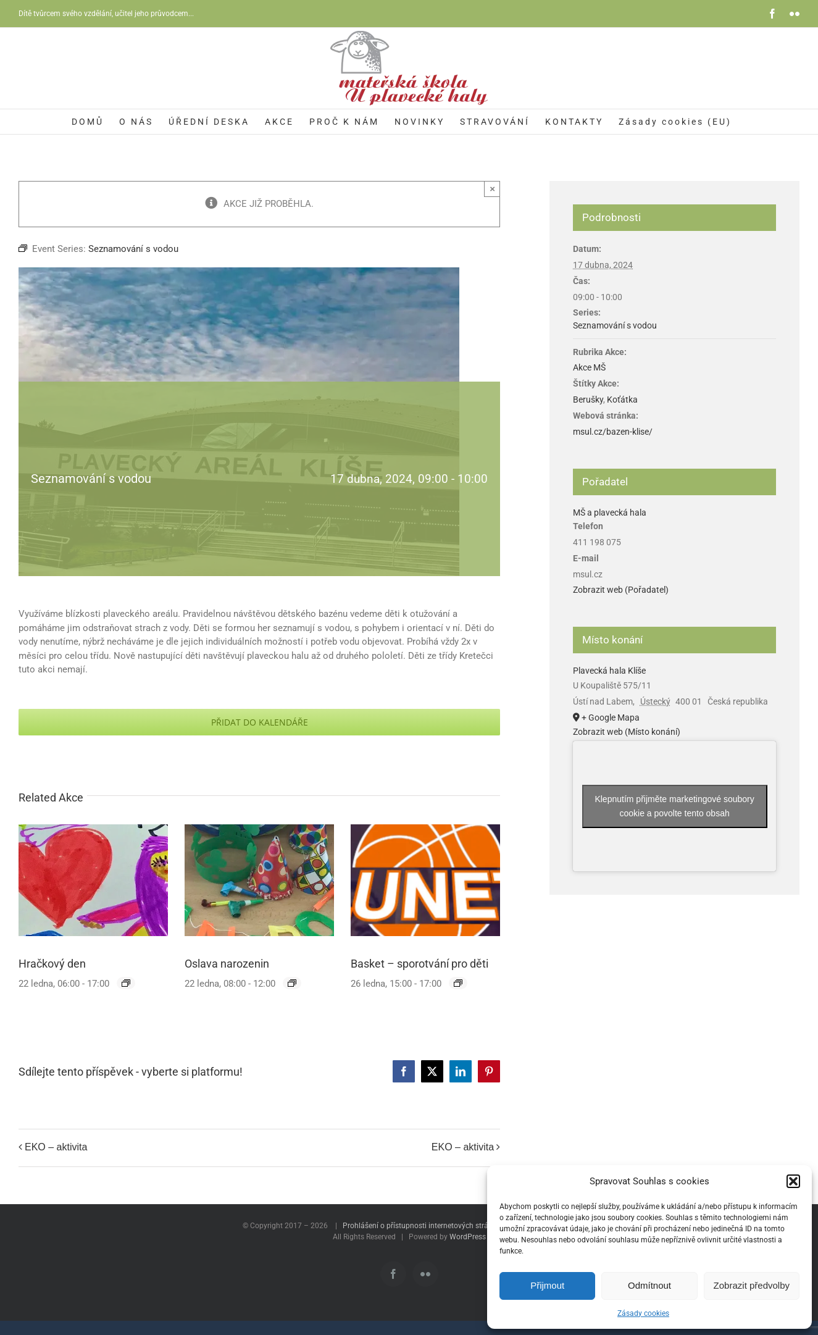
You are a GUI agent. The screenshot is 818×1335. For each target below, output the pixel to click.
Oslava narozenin (227, 963)
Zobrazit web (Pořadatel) (621, 590)
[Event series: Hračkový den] (126, 983)
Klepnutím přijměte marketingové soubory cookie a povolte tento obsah (674, 806)
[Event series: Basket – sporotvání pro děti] (458, 983)
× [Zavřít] (492, 188)
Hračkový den (52, 963)
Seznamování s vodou (615, 325)
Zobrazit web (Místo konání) (626, 732)
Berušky (588, 399)
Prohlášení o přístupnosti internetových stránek (421, 1225)
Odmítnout (649, 1285)
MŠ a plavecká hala (609, 512)
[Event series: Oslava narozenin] (292, 983)
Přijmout (547, 1285)
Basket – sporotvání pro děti (419, 963)
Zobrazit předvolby (752, 1285)
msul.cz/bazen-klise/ (613, 432)
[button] (793, 1181)
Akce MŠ (589, 367)
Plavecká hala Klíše (609, 671)
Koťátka (622, 399)
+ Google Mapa (611, 717)
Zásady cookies (643, 1313)
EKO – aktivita (56, 1147)
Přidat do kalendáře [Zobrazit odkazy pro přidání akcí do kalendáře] (259, 722)
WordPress (467, 1236)
